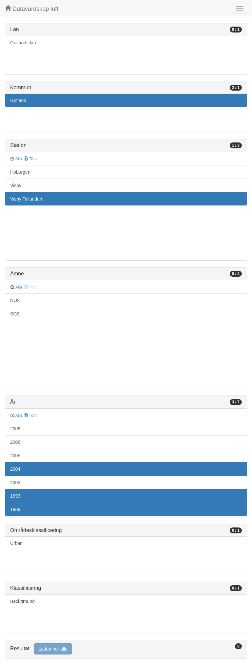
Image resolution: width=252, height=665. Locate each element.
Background (22, 601)
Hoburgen (20, 172)
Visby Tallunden (26, 199)
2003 (15, 482)
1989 (15, 509)
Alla (16, 159)
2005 (15, 455)
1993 (15, 496)
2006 (15, 442)
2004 (15, 469)
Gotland (18, 100)
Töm (30, 159)
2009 (15, 428)
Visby (15, 185)
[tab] (126, 649)
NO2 (15, 300)
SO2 (14, 313)
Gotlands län (23, 42)
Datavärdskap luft (31, 8)
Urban (16, 543)
